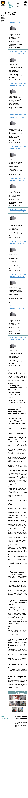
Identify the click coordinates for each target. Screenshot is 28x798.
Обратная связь (25, 2)
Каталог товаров (4, 719)
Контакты (2, 15)
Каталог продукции (3, 18)
